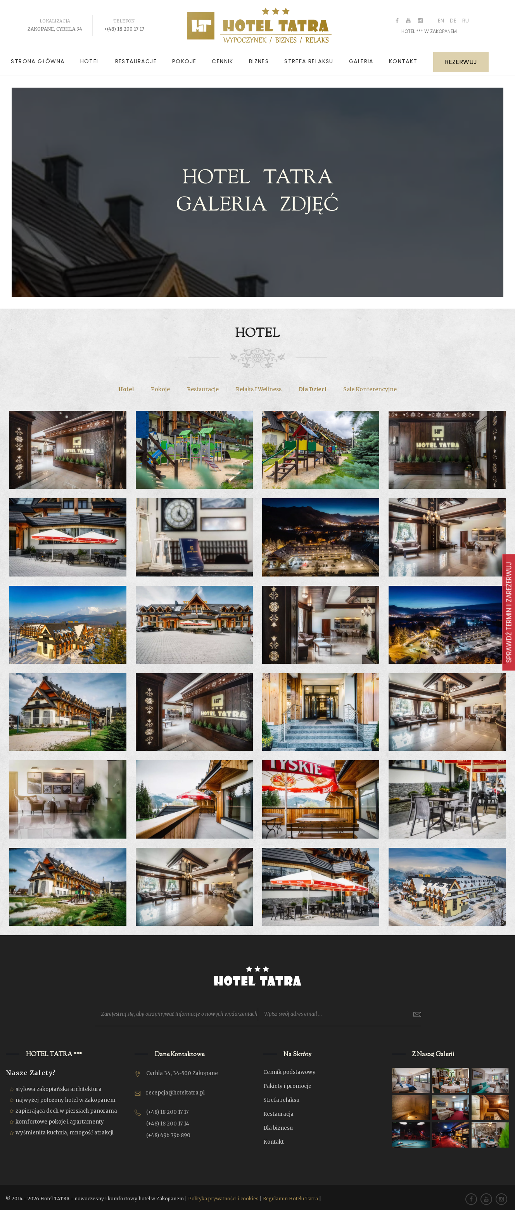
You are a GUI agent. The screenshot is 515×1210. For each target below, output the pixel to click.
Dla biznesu (278, 1124)
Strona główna (37, 58)
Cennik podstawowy (289, 1068)
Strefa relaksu (309, 58)
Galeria (361, 58)
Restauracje (136, 58)
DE (453, 17)
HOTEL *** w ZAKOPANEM (429, 27)
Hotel (90, 58)
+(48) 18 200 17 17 (124, 25)
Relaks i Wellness (259, 385)
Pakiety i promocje (287, 1082)
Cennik (222, 58)
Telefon (124, 17)
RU (465, 17)
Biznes (259, 58)
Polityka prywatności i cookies (223, 1195)
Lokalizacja (55, 17)
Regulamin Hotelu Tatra (290, 1195)
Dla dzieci (312, 385)
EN (441, 17)
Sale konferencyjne (370, 385)
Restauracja (278, 1110)
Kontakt (403, 58)
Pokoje (184, 58)
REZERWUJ (461, 58)
